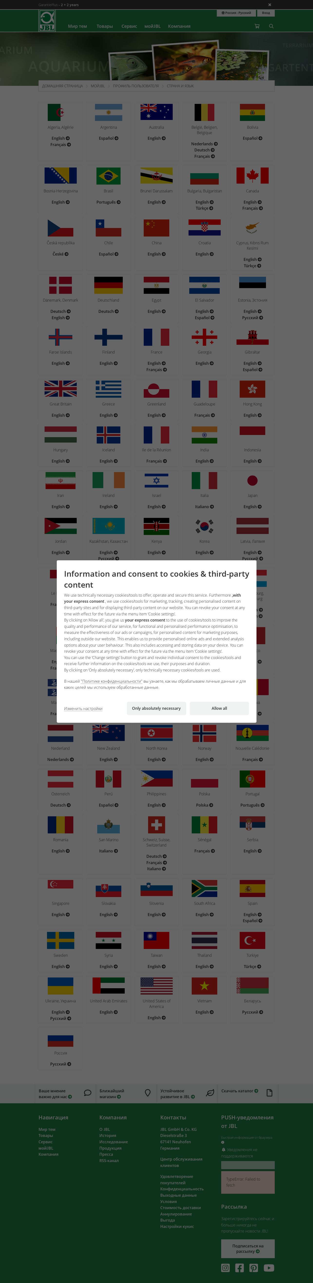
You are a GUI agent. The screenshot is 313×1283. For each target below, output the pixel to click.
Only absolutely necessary (156, 708)
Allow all (219, 708)
